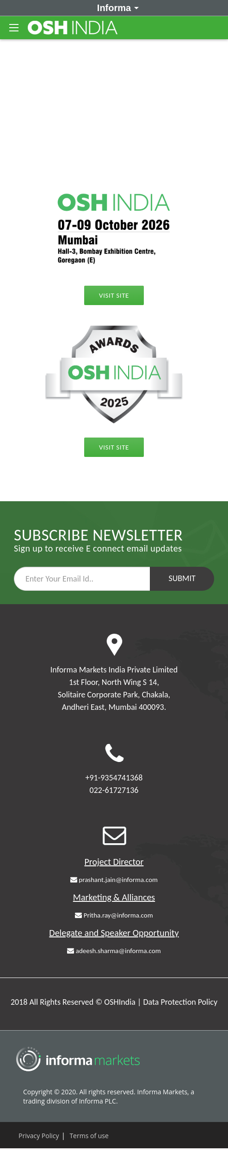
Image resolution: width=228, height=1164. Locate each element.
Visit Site (114, 447)
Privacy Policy (38, 1135)
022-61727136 (114, 790)
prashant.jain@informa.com (114, 880)
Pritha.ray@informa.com (114, 915)
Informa (116, 7)
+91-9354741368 (114, 778)
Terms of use (88, 1135)
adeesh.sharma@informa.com (113, 951)
